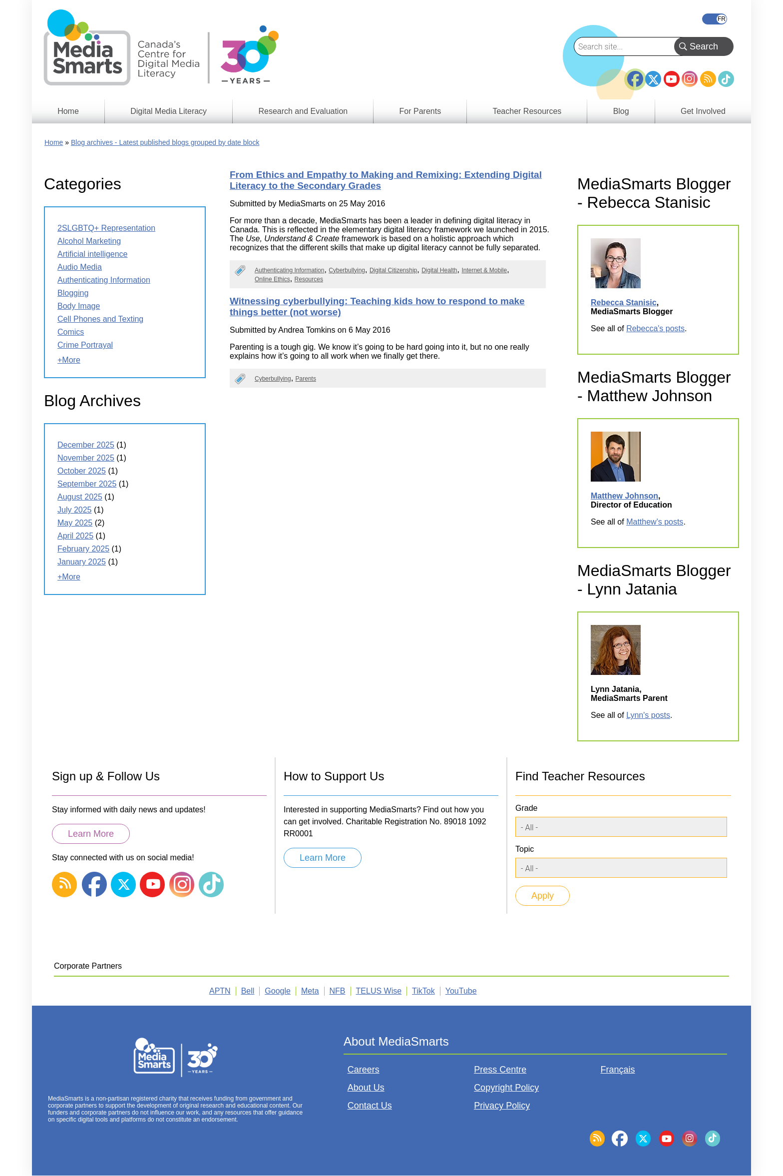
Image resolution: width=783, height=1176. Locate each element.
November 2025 (85, 458)
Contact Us (370, 1106)
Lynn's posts (648, 715)
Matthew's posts (654, 522)
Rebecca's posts (655, 328)
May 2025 (74, 523)
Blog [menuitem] (621, 111)
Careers (364, 1070)
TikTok (726, 79)
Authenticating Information (289, 270)
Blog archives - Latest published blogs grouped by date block (165, 142)
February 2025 (83, 549)
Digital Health (439, 270)
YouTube (672, 79)
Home (53, 142)
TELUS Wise (379, 991)
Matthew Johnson (624, 496)
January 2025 (81, 562)
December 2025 (85, 445)
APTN (220, 991)
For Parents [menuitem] (420, 111)
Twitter (653, 79)
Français (714, 18)
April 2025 (75, 536)
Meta (310, 991)
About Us (366, 1088)
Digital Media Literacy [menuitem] (168, 111)
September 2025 (86, 484)
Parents (306, 378)
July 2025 (74, 510)
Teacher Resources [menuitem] (526, 111)
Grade (526, 808)
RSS (708, 79)
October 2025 (81, 471)
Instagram (690, 79)
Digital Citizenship (393, 270)
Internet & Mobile (484, 270)
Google (278, 991)
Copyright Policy (506, 1088)
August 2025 (79, 497)
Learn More (91, 834)
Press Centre (500, 1070)
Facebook (635, 75)
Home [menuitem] (68, 111)
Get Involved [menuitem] (703, 111)
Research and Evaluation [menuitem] (303, 111)
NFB (338, 991)
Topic (524, 849)
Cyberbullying (347, 270)
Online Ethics (272, 279)
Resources (309, 279)
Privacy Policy (502, 1106)
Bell (248, 991)
